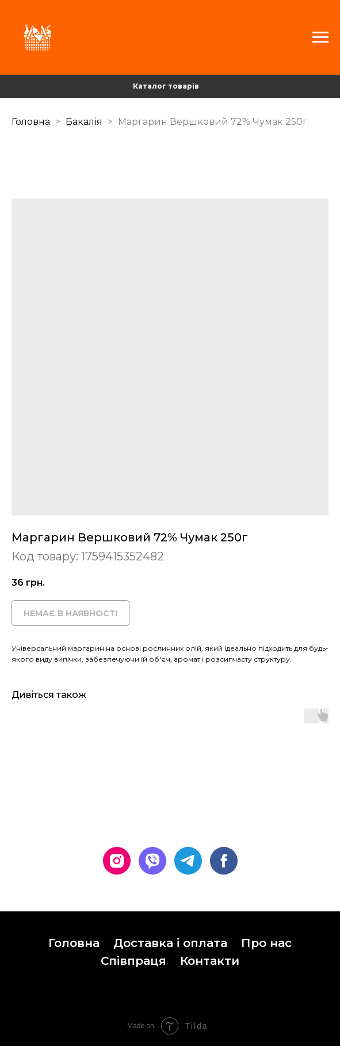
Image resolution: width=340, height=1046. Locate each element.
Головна (31, 121)
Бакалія (85, 121)
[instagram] (117, 861)
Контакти (209, 961)
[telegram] (188, 861)
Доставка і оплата (170, 943)
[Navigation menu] (320, 37)
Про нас (266, 943)
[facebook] (224, 861)
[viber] (152, 861)
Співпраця (133, 961)
